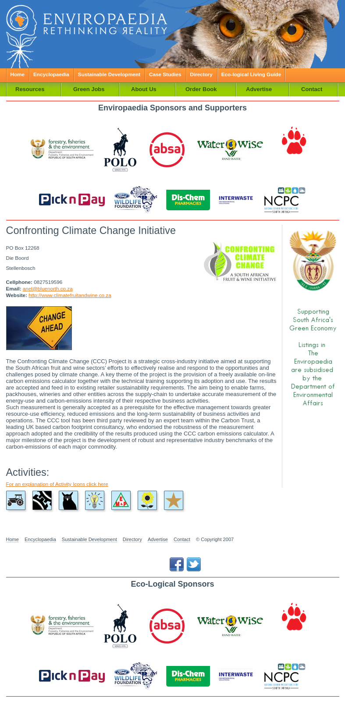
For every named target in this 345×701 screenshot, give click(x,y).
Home (18, 74)
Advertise (158, 539)
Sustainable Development (109, 74)
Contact (182, 539)
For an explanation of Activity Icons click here (57, 484)
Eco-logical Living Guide (251, 74)
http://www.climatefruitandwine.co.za (69, 295)
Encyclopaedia (51, 74)
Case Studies (165, 74)
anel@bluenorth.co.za (48, 288)
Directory (201, 74)
